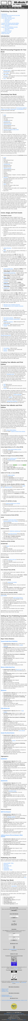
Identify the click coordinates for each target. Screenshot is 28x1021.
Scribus (10, 397)
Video (12, 863)
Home (2, 6)
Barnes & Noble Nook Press (8, 667)
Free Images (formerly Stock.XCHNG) (11, 319)
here (25, 877)
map (27, 1014)
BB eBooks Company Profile (7, 996)
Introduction (4, 14)
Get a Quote (14, 910)
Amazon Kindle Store (8, 268)
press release (22, 730)
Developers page (10, 374)
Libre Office (6, 73)
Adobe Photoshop (7, 248)
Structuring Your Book (6, 16)
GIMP (4, 250)
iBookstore (5, 282)
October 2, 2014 (4, 990)
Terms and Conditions (7, 1013)
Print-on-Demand (8, 30)
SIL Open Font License (6, 335)
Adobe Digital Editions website (14, 449)
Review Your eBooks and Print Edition (10, 24)
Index (4, 184)
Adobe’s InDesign (17, 394)
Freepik (5, 325)
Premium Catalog (12, 791)
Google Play (6, 279)
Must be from (19, 669)
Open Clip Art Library (8, 317)
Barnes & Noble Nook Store (9, 272)
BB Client (22, 7)
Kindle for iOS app (12, 559)
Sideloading (7, 25)
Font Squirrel (6, 348)
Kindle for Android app (15, 531)
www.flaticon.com (14, 1019)
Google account (13, 458)
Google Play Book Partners (7, 732)
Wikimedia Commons (8, 321)
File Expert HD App (12, 533)
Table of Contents (7, 124)
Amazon (16, 968)
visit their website (11, 816)
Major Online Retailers (9, 28)
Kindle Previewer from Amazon (18, 431)
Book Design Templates (12, 401)
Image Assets (7, 20)
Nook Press (5, 864)
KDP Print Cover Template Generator (11, 304)
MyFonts (5, 350)
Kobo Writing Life (5, 708)
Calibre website (11, 475)
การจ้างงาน (17, 1013)
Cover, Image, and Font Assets (8, 18)
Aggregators (7, 29)
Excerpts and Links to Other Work (11, 129)
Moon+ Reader (14, 521)
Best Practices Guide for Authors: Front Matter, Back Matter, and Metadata (14, 108)
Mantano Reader (7, 521)
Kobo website (4, 595)
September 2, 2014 (5, 991)
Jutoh (4, 385)
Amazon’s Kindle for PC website (13, 503)
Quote (5, 6)
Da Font (5, 349)
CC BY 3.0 (24, 1019)
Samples (9, 6)
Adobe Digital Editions (11, 430)
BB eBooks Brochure (5, 995)
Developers (22, 1013)
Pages (4, 78)
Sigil (4, 384)
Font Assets (7, 21)
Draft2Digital (6, 285)
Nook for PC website (12, 582)
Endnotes (5, 177)
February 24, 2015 (5, 988)
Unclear (14, 740)
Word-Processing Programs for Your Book (11, 15)
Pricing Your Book (5, 33)
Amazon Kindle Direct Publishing (9, 641)
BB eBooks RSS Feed (13, 949)
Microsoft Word (6, 70)
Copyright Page (6, 121)
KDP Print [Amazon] (6, 811)
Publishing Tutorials (17, 6)
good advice (14, 886)
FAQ (18, 7)
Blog (15, 7)
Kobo (4, 277)
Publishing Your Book (6, 32)
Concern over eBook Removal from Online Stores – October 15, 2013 (14, 1000)
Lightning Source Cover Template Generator (13, 306)
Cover (4, 115)
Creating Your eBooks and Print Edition (10, 23)
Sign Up (14, 940)
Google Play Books (12, 519)
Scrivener (5, 75)
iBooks (7, 546)
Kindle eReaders (8, 487)
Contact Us (11, 7)
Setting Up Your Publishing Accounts (10, 27)
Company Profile (4, 7)
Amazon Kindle (6, 863)
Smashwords (6, 287)
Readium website (11, 459)
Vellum (5, 388)
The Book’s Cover (8, 19)
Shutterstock (6, 324)
